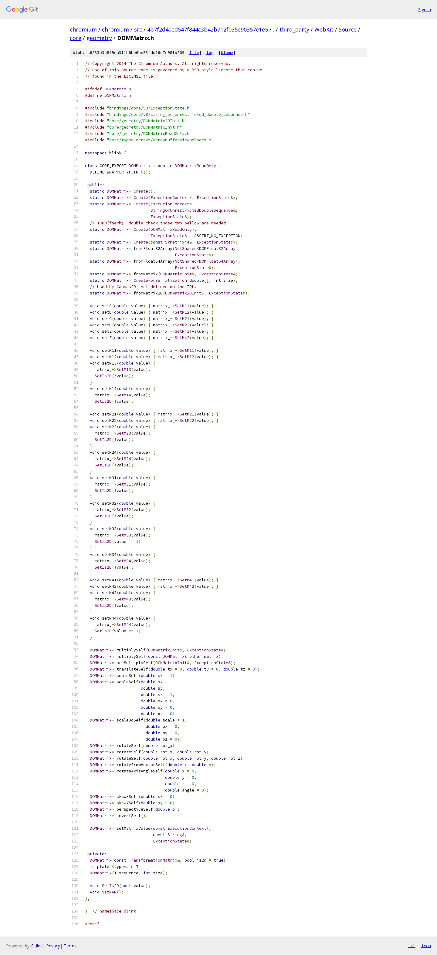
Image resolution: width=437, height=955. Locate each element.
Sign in (424, 9)
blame (227, 52)
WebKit (324, 29)
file (194, 52)
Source (348, 29)
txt (411, 945)
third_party (294, 29)
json (426, 945)
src (138, 29)
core (75, 38)
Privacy (53, 946)
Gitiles (36, 946)
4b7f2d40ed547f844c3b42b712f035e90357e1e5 (207, 29)
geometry (99, 38)
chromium (83, 29)
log (210, 52)
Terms (70, 946)
